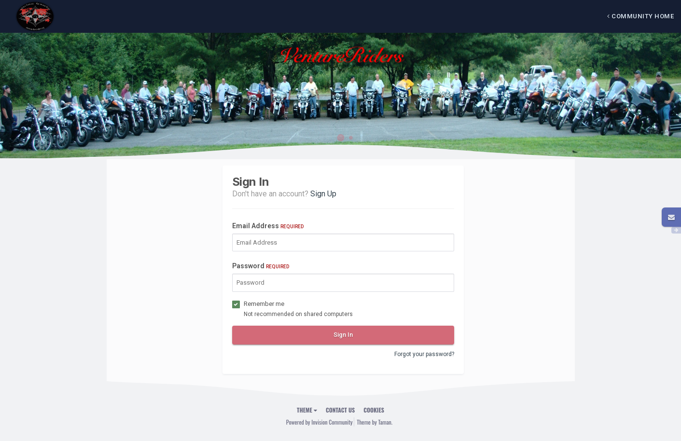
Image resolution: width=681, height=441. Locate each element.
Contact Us (340, 410)
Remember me (264, 303)
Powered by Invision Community (319, 422)
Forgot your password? (424, 354)
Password (260, 266)
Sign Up (323, 193)
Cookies (373, 410)
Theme (307, 410)
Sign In (343, 334)
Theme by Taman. (374, 422)
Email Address (268, 226)
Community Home (640, 16)
